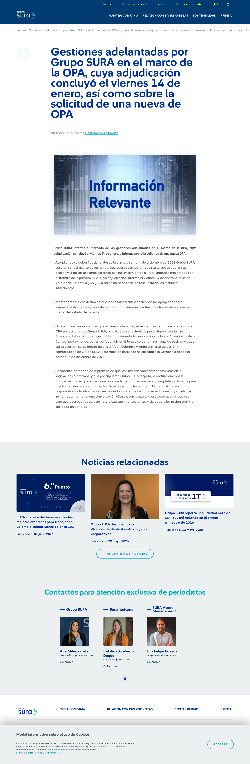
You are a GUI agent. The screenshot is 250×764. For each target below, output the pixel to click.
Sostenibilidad (204, 15)
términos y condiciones (59, 750)
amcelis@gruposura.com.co (76, 655)
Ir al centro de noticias (125, 553)
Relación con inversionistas (165, 15)
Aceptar (220, 744)
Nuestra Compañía (123, 15)
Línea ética (161, 4)
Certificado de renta (189, 4)
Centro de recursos (134, 4)
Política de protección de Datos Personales (38, 753)
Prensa (226, 15)
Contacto (108, 4)
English (214, 4)
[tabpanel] (81, 635)
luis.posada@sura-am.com (162, 655)
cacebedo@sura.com (116, 659)
